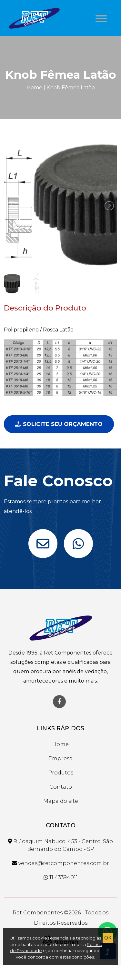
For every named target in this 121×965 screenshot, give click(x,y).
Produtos (60, 773)
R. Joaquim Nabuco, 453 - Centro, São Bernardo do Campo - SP (60, 845)
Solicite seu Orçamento (59, 424)
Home (34, 87)
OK (107, 938)
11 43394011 (61, 877)
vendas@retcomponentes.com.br (60, 863)
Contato (60, 787)
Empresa (60, 758)
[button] (99, 17)
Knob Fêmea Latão (70, 87)
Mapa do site (60, 801)
